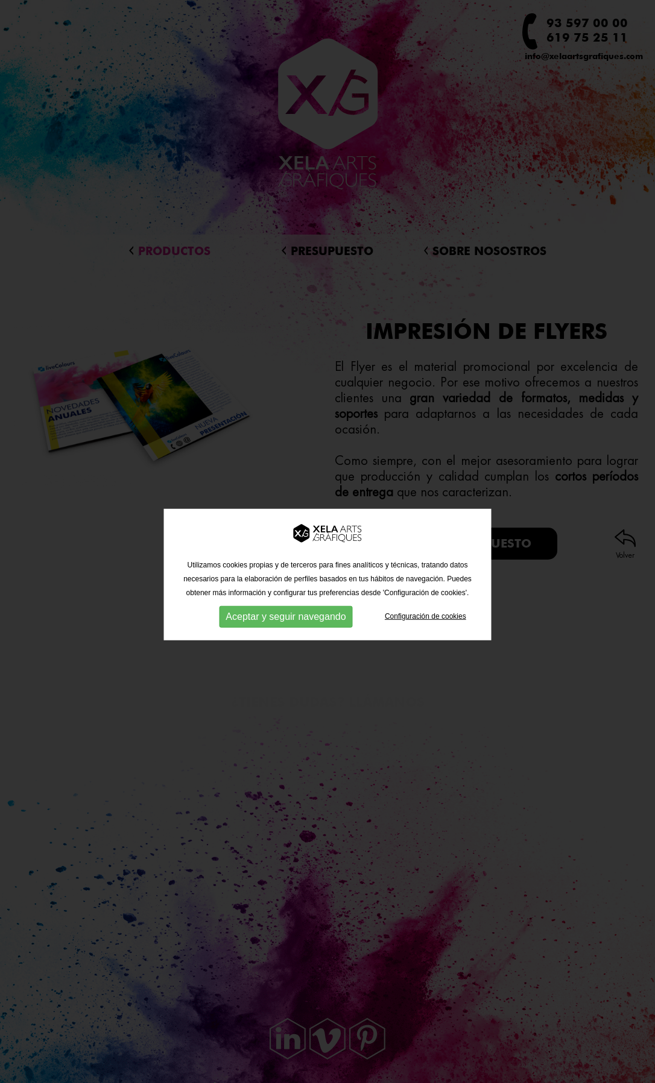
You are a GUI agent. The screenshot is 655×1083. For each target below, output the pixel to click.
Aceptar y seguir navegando (286, 629)
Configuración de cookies (425, 629)
